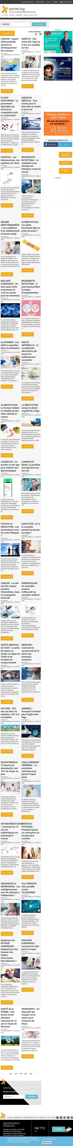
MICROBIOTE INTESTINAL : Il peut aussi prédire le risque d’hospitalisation (30, 287)
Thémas (55, 2)
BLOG (36, 15)
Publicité (41, 1117)
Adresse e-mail (8, 1094)
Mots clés (6, 24)
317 (25, 1074)
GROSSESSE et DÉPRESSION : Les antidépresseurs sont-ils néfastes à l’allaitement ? (10, 889)
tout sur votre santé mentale (65, 154)
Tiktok (68, 1117)
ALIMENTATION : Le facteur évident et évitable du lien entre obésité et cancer (10, 411)
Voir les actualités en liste (36, 34)
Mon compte (67, 2)
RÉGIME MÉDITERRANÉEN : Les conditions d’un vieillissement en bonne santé (10, 228)
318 (31, 1074)
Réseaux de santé (28, 15)
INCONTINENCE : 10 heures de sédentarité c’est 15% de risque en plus (10, 768)
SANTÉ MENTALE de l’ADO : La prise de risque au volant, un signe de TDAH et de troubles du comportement (10, 654)
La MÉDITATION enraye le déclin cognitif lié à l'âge (30, 408)
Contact (54, 1117)
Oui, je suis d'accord (49, 1139)
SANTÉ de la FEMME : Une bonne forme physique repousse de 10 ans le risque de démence (9, 1018)
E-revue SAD (40, 2)
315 (16, 1074)
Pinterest (64, 1117)
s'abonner (58, 1129)
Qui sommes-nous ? (30, 1117)
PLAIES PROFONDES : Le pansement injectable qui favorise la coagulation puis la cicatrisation (9, 106)
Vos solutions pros (65, 171)
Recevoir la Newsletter (58, 140)
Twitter (61, 1117)
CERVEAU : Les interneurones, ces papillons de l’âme (10, 160)
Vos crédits (65, 163)
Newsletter (18, 1117)
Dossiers (11, 15)
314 (10, 1074)
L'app (48, 2)
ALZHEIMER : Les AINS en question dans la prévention (10, 345)
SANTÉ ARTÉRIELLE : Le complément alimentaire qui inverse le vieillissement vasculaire (30, 351)
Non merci (47, 1142)
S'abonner (32, 1097)
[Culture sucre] (58, 107)
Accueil (10, 1117)
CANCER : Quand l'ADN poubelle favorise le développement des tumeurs (9, 45)
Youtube (72, 1117)
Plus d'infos (25, 1142)
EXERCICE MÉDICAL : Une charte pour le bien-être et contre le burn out (31, 103)
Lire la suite (7, 91)
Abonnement (19, 15)
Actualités (5, 15)
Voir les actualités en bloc (40, 34)
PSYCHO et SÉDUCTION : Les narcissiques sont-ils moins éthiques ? (10, 530)
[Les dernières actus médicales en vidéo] (58, 202)
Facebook (57, 1117)
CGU (48, 1117)
